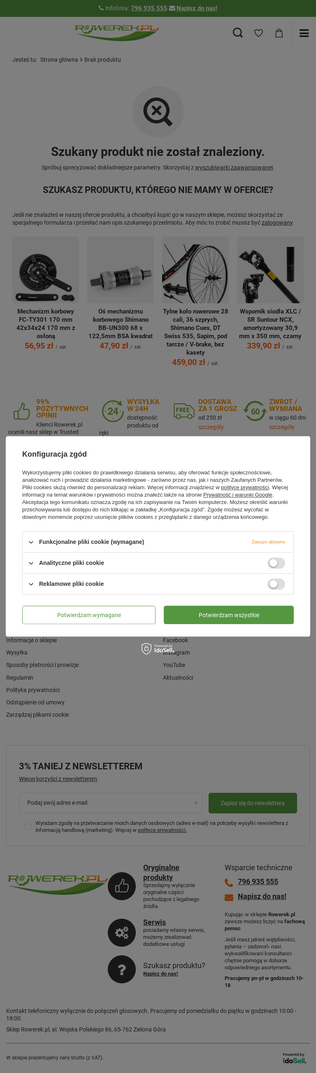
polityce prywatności (245, 487)
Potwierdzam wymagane (89, 615)
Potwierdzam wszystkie (229, 615)
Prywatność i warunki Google (237, 495)
